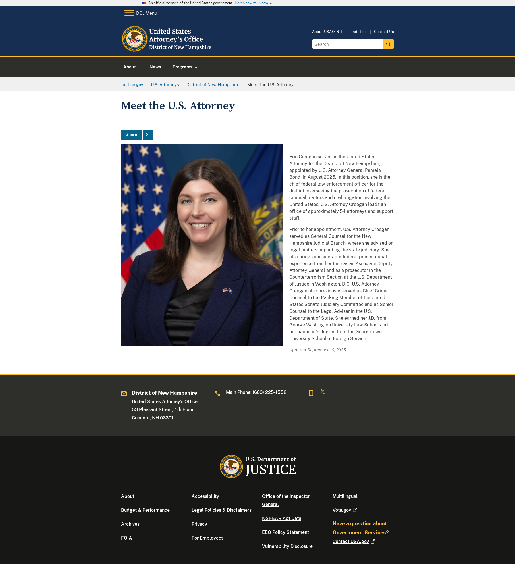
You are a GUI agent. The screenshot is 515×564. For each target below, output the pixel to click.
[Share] (137, 135)
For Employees (207, 538)
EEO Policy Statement (285, 532)
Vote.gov (345, 510)
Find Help (358, 32)
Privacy (199, 524)
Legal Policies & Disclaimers (222, 510)
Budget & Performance (145, 510)
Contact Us (384, 32)
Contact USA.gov (354, 541)
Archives (130, 524)
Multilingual (345, 496)
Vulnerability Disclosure (287, 546)
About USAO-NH (327, 32)
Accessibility (205, 496)
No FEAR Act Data (281, 518)
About (127, 496)
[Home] (167, 49)
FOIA (126, 538)
